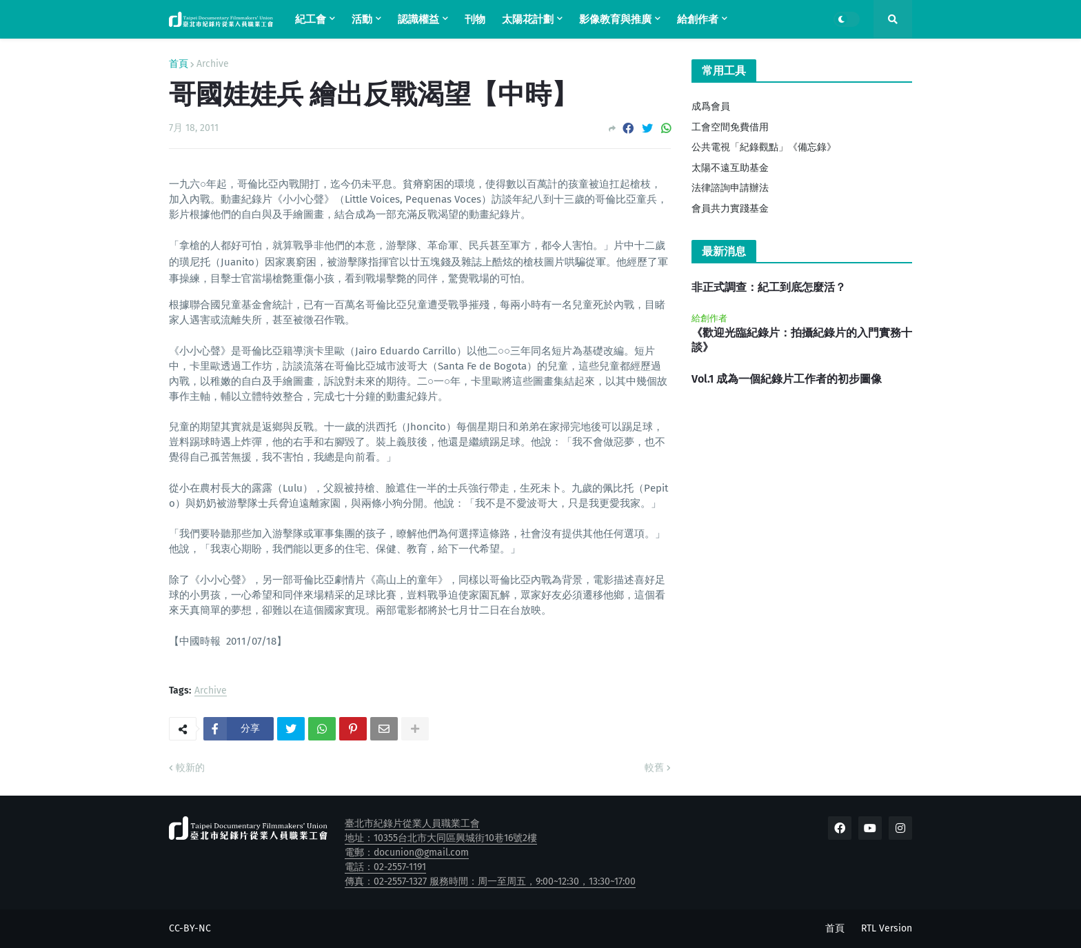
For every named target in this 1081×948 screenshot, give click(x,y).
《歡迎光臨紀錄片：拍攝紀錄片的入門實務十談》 (801, 340)
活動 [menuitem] (362, 19)
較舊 (654, 768)
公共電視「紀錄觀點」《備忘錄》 (763, 147)
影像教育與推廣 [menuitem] (615, 19)
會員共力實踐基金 (730, 208)
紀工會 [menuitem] (310, 19)
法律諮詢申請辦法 (730, 188)
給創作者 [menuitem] (697, 19)
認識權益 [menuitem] (418, 19)
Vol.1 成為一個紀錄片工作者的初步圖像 (786, 378)
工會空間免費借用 (730, 127)
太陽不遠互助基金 (730, 168)
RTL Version (886, 928)
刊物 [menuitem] (475, 19)
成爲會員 (710, 106)
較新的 (190, 768)
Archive (212, 64)
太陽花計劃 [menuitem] (528, 19)
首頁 (178, 64)
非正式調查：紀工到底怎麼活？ (768, 287)
